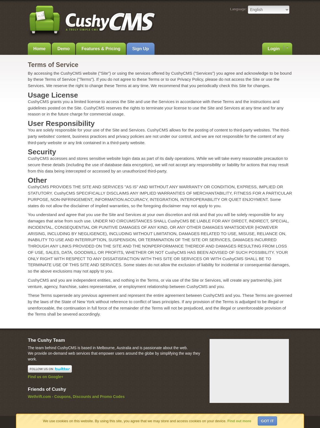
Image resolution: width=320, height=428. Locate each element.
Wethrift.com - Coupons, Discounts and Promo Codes (76, 397)
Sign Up (140, 48)
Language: (238, 9)
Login (278, 48)
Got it (267, 421)
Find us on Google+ (45, 377)
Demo (63, 48)
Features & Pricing (101, 48)
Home (39, 48)
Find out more (239, 421)
